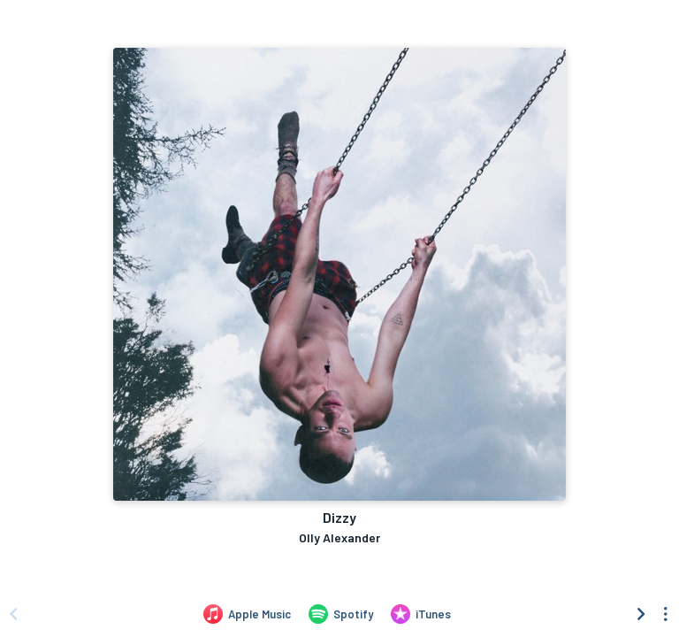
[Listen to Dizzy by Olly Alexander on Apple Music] (247, 614)
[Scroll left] (13, 614)
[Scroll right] (640, 614)
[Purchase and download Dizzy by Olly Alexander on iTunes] (421, 614)
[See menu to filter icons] (665, 614)
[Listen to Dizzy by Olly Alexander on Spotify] (340, 614)
